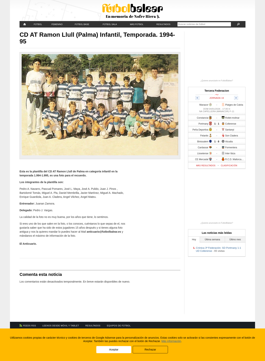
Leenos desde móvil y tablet (61, 325)
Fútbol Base (82, 24)
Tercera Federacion (216, 90)
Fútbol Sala (110, 24)
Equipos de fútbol (119, 325)
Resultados (163, 24)
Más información (171, 341)
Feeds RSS (29, 325)
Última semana (212, 239)
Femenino (57, 24)
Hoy (194, 239)
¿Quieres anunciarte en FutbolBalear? (216, 81)
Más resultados (206, 166)
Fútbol (38, 24)
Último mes (235, 239)
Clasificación (229, 166)
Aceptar (113, 349)
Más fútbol (136, 24)
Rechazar (150, 349)
